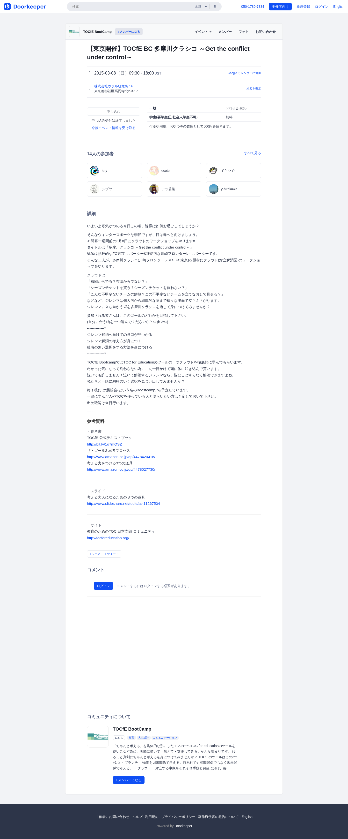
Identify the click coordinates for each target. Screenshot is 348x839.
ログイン (321, 6)
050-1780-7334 (252, 6)
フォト (244, 32)
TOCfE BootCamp (97, 32)
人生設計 (143, 737)
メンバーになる (129, 31)
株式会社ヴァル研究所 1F (114, 86)
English (338, 6)
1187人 (119, 737)
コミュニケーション (165, 737)
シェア (95, 554)
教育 (131, 737)
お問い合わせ (265, 32)
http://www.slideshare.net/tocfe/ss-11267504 (123, 503)
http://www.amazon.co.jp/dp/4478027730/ (121, 469)
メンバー (225, 32)
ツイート (112, 554)
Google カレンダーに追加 (244, 73)
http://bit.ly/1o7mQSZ (104, 444)
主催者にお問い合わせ (112, 817)
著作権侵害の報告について (218, 817)
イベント (203, 32)
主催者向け (280, 6)
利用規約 (152, 817)
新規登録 (303, 6)
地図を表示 (253, 88)
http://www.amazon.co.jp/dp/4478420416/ (121, 457)
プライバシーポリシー (178, 817)
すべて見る (252, 153)
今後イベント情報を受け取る (114, 128)
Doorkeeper (183, 826)
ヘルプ (137, 817)
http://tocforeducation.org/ (108, 538)
